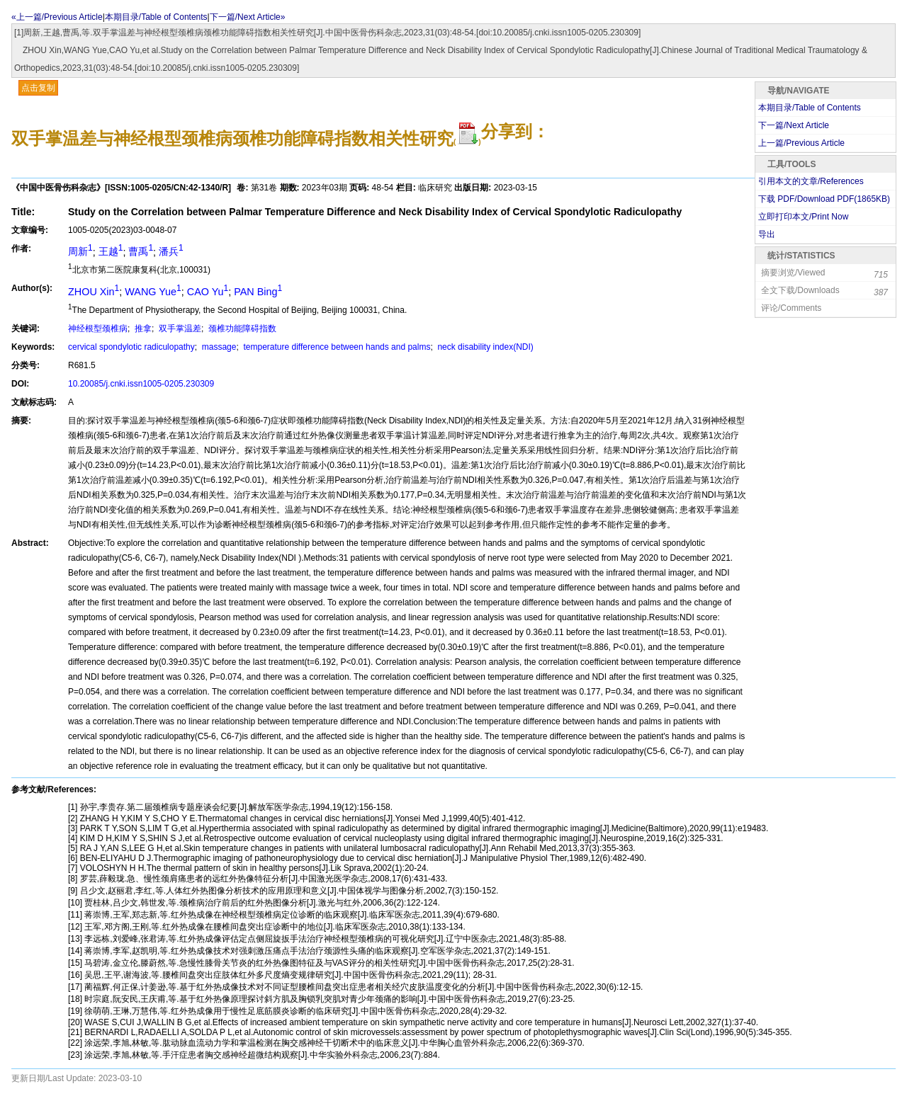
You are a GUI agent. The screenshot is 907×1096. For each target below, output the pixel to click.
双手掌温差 (179, 328)
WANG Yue (153, 291)
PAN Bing (258, 291)
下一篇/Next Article (793, 125)
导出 (766, 234)
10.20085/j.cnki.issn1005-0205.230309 (141, 384)
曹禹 (140, 251)
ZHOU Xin (93, 291)
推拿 (142, 328)
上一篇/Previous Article (801, 143)
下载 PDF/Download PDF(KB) (824, 199)
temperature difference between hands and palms (335, 347)
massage (217, 347)
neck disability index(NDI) (484, 347)
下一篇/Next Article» (248, 17)
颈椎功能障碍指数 (241, 328)
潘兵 (171, 251)
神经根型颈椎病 (98, 328)
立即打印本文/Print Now (803, 217)
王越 (110, 251)
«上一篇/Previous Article (57, 17)
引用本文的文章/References (811, 181)
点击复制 (38, 88)
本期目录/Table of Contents (156, 17)
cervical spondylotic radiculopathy (131, 347)
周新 (80, 251)
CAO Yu (207, 291)
